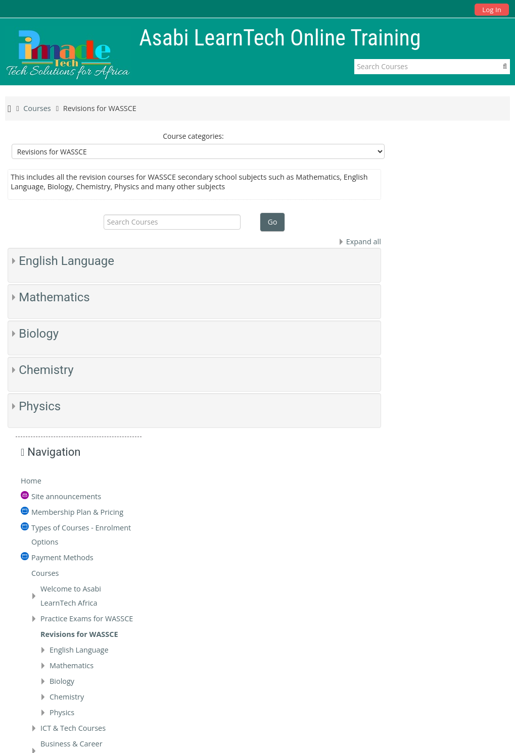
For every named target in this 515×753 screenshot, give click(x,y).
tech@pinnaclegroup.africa (452, 642)
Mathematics (54, 297)
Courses (421, 262)
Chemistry (46, 370)
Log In (491, 9)
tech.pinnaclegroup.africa (449, 659)
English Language (66, 261)
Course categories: (192, 136)
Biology (39, 334)
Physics (40, 406)
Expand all (361, 241)
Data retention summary (390, 729)
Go (271, 222)
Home (407, 170)
